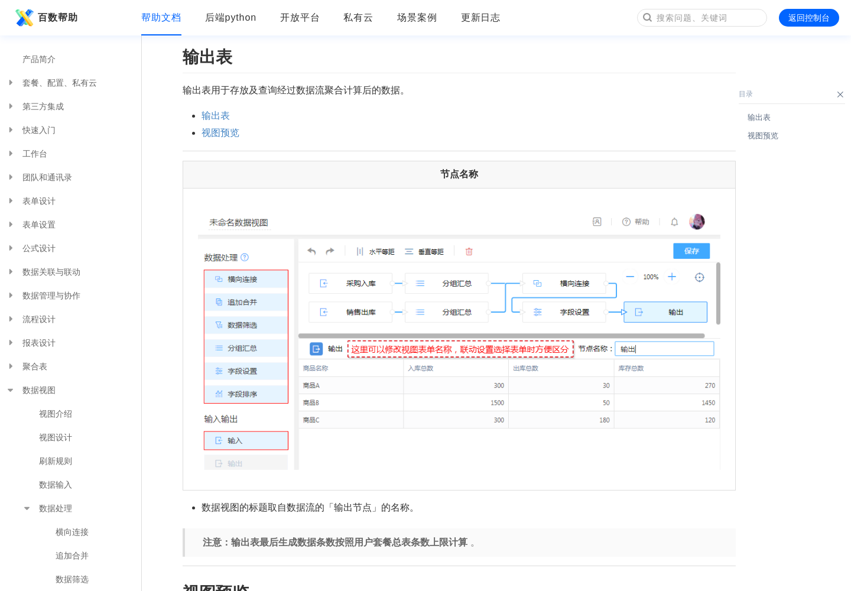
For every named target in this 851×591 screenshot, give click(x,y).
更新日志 (481, 17)
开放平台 (300, 17)
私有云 (358, 17)
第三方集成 (35, 106)
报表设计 (31, 343)
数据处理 (47, 508)
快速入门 (31, 130)
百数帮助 (45, 18)
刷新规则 (55, 461)
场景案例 (417, 17)
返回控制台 (809, 17)
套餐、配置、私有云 (51, 83)
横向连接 (72, 532)
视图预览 (220, 133)
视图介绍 (55, 413)
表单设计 (31, 201)
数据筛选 (72, 579)
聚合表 (26, 366)
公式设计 (31, 248)
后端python (230, 17)
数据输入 (55, 484)
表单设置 (31, 224)
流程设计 (31, 319)
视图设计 (55, 437)
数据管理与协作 (43, 295)
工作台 (26, 153)
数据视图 (31, 390)
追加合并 (72, 555)
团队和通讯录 (39, 177)
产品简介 (39, 59)
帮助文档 (161, 17)
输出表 (216, 116)
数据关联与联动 (43, 272)
